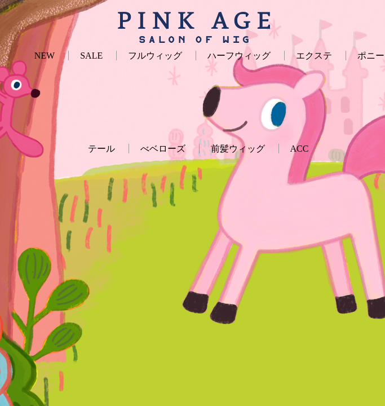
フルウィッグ (155, 55)
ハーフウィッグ (239, 55)
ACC (299, 148)
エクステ (314, 55)
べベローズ (162, 148)
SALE (91, 55)
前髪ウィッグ (238, 148)
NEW (44, 55)
